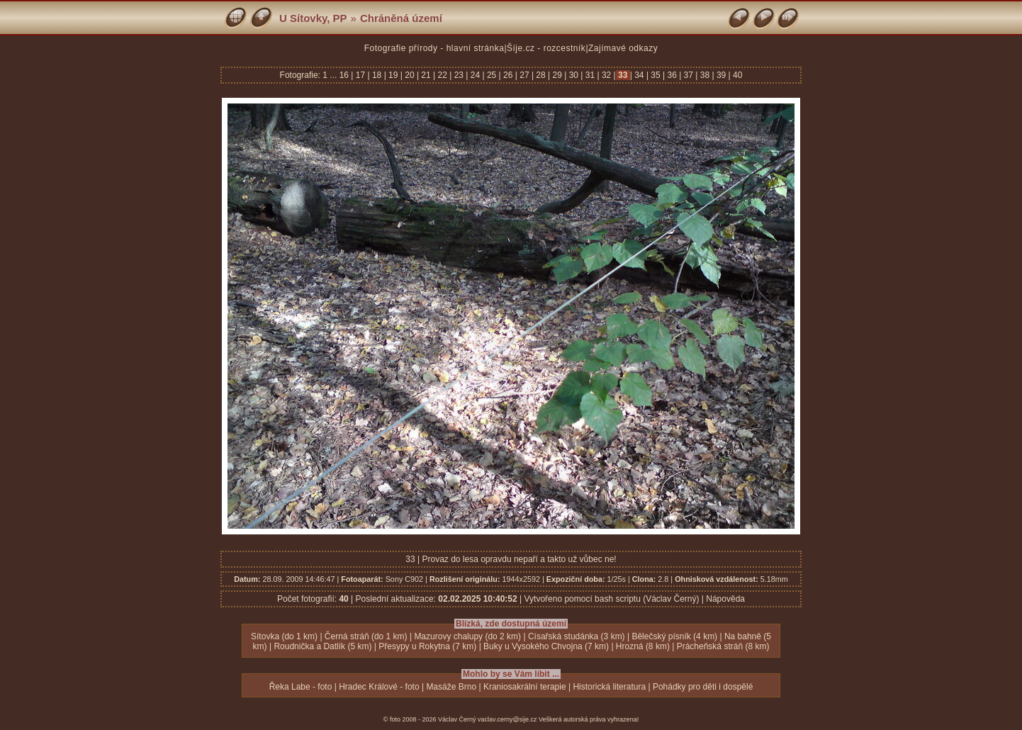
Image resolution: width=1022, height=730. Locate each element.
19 (393, 75)
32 (607, 75)
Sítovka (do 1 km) (284, 636)
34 (639, 75)
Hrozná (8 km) (643, 646)
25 (492, 75)
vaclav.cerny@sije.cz (507, 719)
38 (704, 75)
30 (573, 75)
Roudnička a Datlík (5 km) (322, 646)
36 (672, 75)
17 (360, 75)
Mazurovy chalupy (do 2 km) (467, 636)
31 (590, 75)
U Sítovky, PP (313, 18)
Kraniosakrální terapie (524, 687)
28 (541, 75)
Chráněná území (401, 18)
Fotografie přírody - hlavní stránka (434, 48)
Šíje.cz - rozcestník (546, 48)
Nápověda (725, 599)
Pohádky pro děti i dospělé (703, 687)
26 (508, 75)
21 (426, 75)
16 (345, 75)
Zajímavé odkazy (623, 48)
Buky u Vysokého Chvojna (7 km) (546, 646)
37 (688, 75)
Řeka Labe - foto (300, 687)
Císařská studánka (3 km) (576, 636)
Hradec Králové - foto (379, 687)
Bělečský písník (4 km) (674, 636)
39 (721, 75)
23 (458, 75)
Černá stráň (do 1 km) (366, 636)
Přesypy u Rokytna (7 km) (427, 646)
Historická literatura (609, 687)
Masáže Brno (451, 687)
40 (737, 75)
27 (524, 75)
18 (377, 75)
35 (655, 75)
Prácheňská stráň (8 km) (723, 646)
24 (475, 75)
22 (442, 75)
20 (410, 75)
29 (557, 75)
